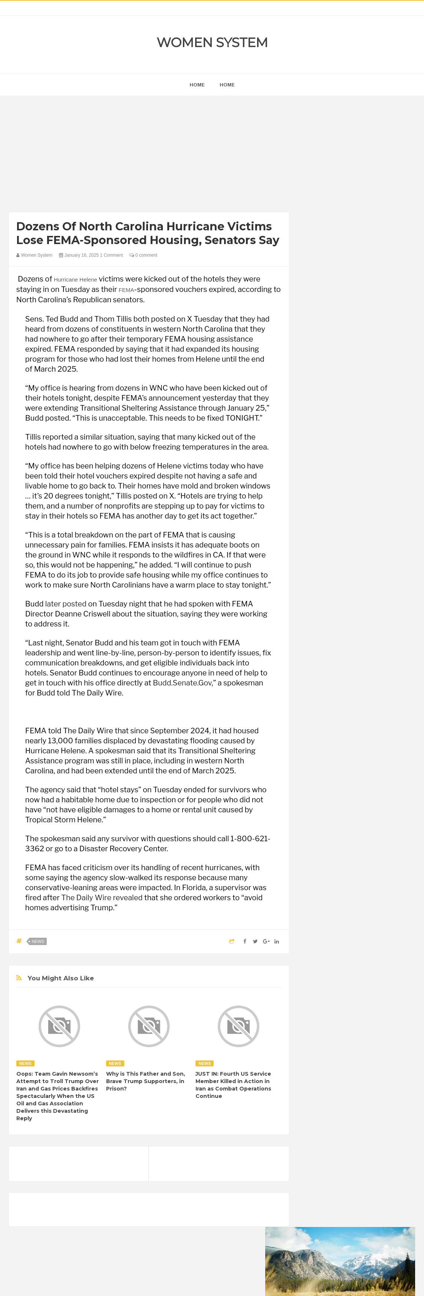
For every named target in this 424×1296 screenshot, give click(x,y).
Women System (212, 42)
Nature (355, 968)
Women (317, 993)
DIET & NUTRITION (330, 930)
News (38, 941)
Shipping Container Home (342, 832)
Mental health (324, 968)
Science (359, 980)
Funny (387, 930)
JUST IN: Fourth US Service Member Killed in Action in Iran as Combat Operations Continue (233, 1084)
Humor (366, 942)
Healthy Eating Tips (330, 942)
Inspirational (322, 955)
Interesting (355, 955)
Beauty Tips (375, 905)
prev (308, 472)
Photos (316, 980)
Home (227, 85)
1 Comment (111, 255)
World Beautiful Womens (361, 993)
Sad (337, 980)
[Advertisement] (149, 156)
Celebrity (342, 917)
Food (366, 930)
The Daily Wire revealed (101, 897)
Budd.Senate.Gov (182, 682)
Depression (373, 917)
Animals (345, 905)
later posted (66, 603)
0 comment (143, 255)
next (313, 472)
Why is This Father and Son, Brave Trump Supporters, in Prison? (145, 1081)
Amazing (318, 905)
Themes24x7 (234, 1283)
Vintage (385, 980)
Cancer (317, 917)
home (197, 85)
